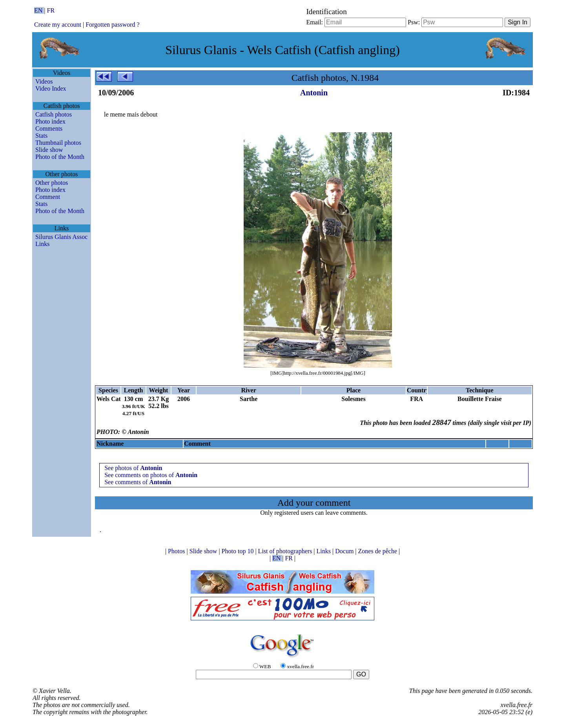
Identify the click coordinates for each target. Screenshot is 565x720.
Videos (44, 81)
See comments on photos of (150, 475)
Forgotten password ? (112, 24)
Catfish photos (53, 114)
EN (39, 10)
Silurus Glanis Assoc (61, 236)
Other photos (51, 182)
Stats (41, 135)
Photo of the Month (59, 156)
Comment (47, 196)
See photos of (133, 468)
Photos (177, 551)
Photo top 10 (238, 551)
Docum (345, 551)
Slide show (49, 149)
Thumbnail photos (58, 142)
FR (51, 10)
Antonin (314, 92)
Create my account (57, 24)
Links (42, 244)
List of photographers (286, 551)
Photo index (50, 121)
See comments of (137, 482)
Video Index (50, 88)
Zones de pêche (378, 551)
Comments (48, 128)
